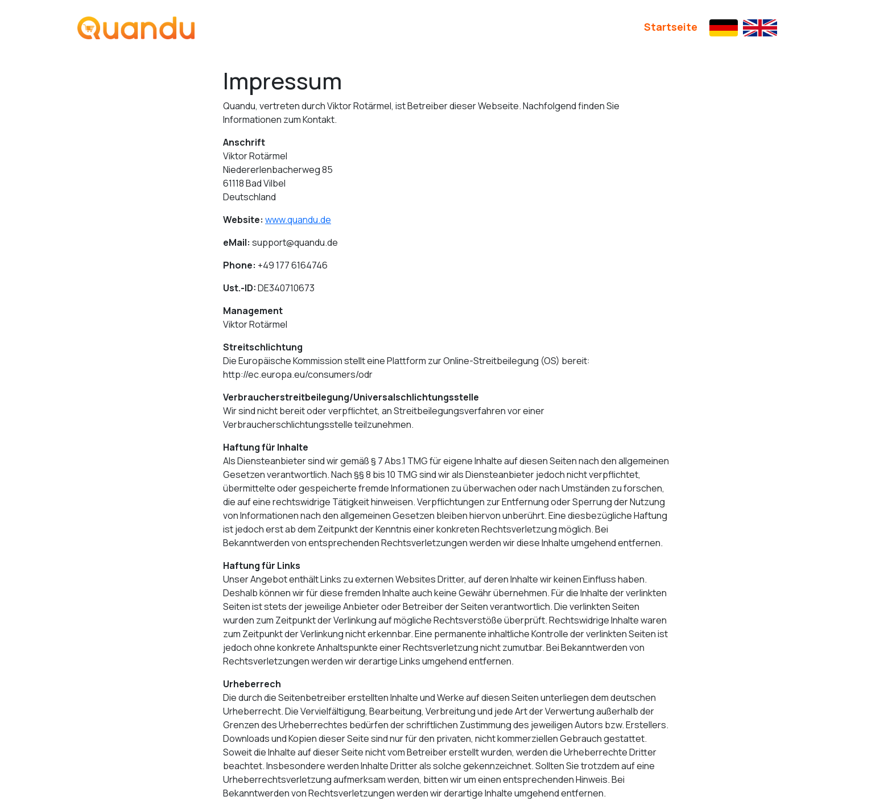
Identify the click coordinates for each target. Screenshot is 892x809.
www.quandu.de (298, 219)
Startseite (670, 27)
